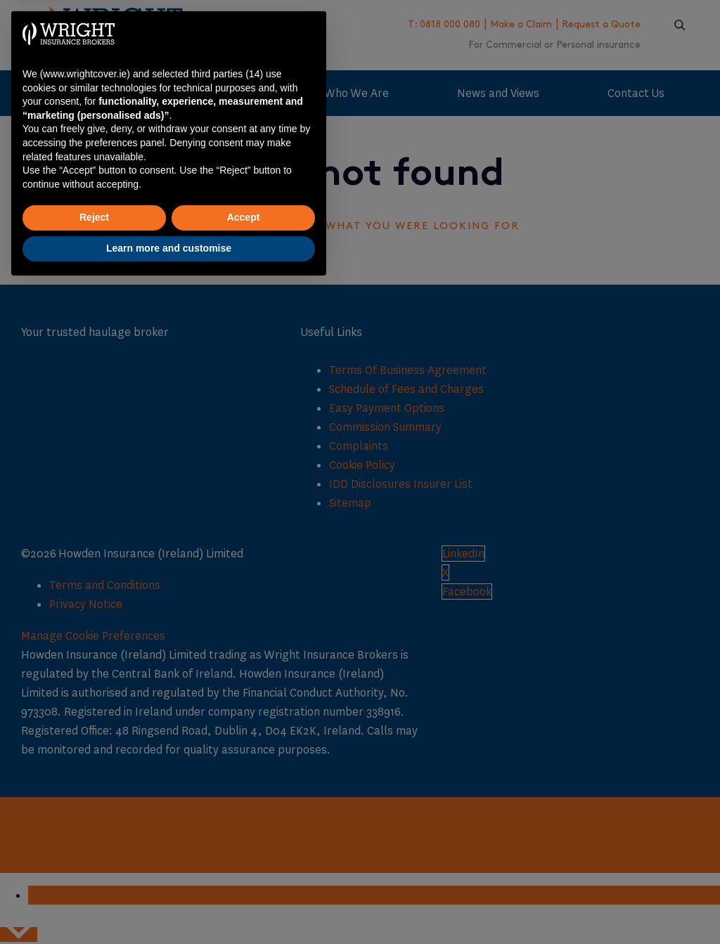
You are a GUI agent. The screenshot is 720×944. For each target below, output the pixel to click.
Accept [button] (243, 875)
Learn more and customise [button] (168, 905)
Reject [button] (94, 875)
